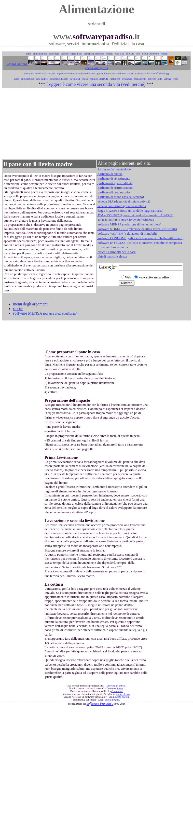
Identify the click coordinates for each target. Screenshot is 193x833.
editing (93, 78)
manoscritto (140, 78)
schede (64, 53)
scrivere (152, 78)
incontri (117, 73)
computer (59, 73)
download (75, 78)
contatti (109, 53)
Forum (164, 53)
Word (175, 78)
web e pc (119, 53)
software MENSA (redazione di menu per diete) (129, 224)
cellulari (50, 73)
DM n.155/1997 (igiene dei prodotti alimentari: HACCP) (135, 215)
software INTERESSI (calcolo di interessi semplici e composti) (139, 243)
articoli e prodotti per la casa (116, 252)
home (28, 53)
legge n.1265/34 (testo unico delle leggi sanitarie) (130, 210)
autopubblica (27, 78)
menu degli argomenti (31, 304)
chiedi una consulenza (112, 256)
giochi (100, 73)
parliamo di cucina (109, 174)
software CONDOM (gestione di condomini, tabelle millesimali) (140, 238)
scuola (146, 73)
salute (139, 73)
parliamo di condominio (113, 192)
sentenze (88, 53)
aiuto (16, 78)
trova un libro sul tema (112, 247)
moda (124, 73)
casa (42, 73)
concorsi (54, 78)
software (154, 53)
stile (160, 78)
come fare (54, 53)
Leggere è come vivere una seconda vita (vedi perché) (96, 84)
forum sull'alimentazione (114, 169)
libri (138, 53)
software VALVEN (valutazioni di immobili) (127, 233)
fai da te (130, 53)
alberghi (28, 73)
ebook (85, 78)
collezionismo (72, 73)
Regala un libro (17, 64)
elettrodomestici (88, 73)
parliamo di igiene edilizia (114, 183)
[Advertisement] (96, 123)
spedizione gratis (96, 68)
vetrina (167, 78)
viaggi (166, 73)
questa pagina (122, 696)
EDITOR (103, 78)
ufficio (159, 73)
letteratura (127, 78)
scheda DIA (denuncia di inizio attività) (123, 201)
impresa (108, 73)
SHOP (145, 53)
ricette (18, 308)
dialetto (64, 78)
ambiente (99, 53)
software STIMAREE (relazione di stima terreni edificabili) (137, 229)
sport (152, 73)
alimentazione (40, 53)
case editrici (42, 78)
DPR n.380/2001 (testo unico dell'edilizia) (125, 220)
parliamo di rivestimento (113, 178)
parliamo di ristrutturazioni (115, 188)
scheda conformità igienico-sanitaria (121, 206)
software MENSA (45, 313)
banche (36, 73)
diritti (79, 53)
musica (131, 73)
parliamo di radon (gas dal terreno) (120, 197)
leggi (72, 53)
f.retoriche (115, 78)
